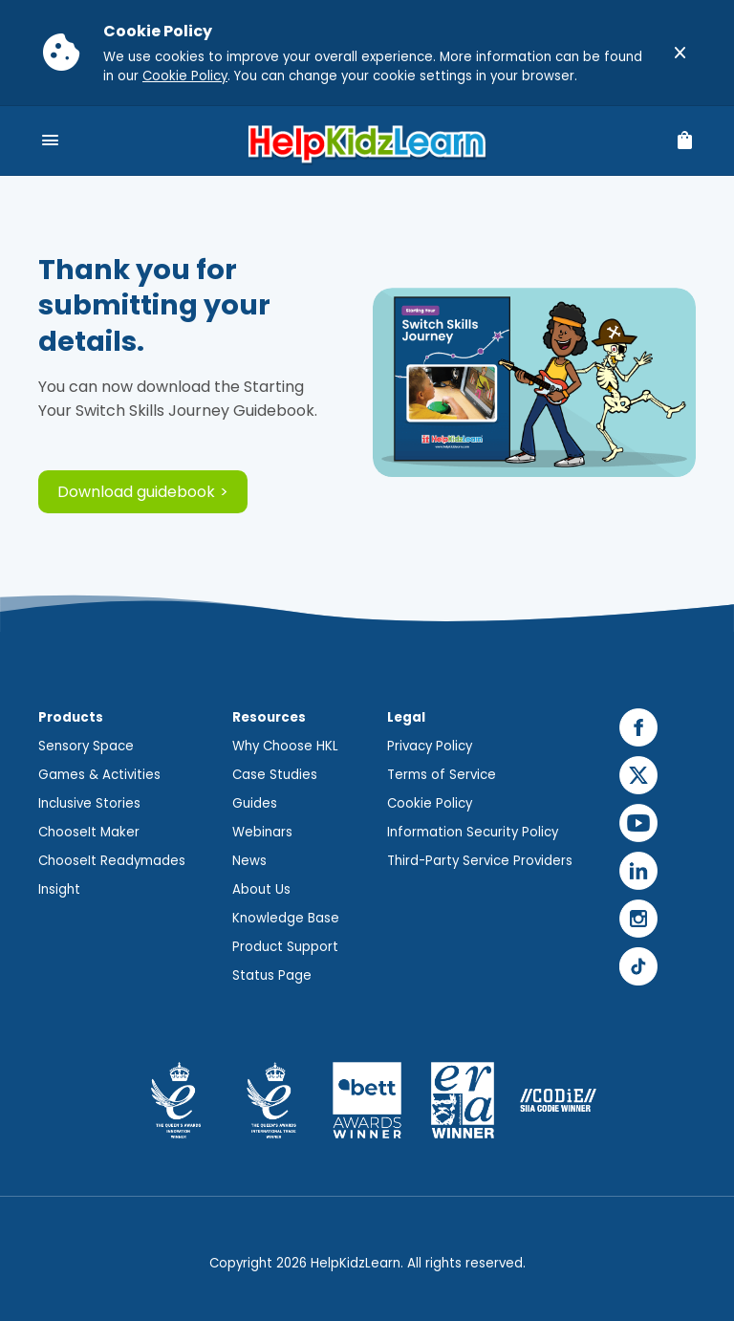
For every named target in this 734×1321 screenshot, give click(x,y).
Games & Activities (99, 775)
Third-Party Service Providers (479, 861)
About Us (261, 889)
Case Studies (274, 775)
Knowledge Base (285, 918)
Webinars (262, 832)
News (249, 861)
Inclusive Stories (89, 803)
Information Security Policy (472, 832)
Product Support (285, 947)
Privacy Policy (429, 746)
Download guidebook (136, 492)
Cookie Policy (184, 76)
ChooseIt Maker (89, 832)
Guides (254, 803)
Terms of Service (441, 775)
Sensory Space (86, 746)
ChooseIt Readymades (111, 861)
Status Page (272, 975)
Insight (59, 889)
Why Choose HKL (285, 746)
